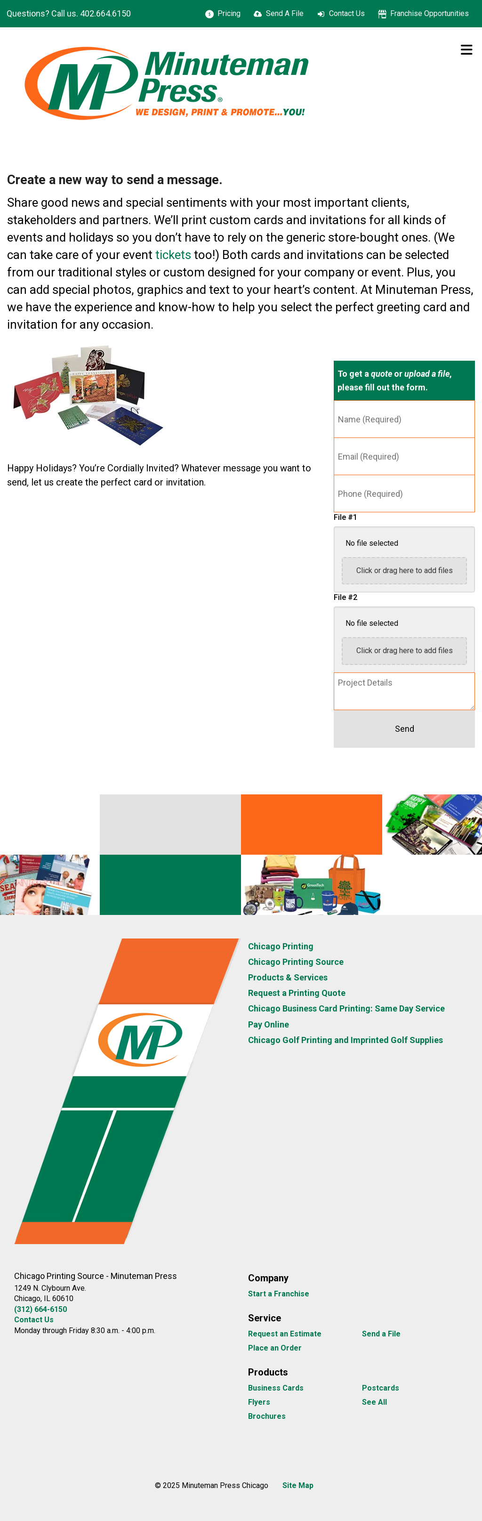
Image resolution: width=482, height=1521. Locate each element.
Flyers (259, 1402)
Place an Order (275, 1347)
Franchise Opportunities (429, 13)
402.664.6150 (105, 13)
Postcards (380, 1387)
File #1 (345, 517)
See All (374, 1402)
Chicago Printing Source (296, 962)
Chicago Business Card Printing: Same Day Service (346, 1008)
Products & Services (288, 977)
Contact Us (347, 13)
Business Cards (276, 1387)
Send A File (285, 13)
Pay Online (268, 1024)
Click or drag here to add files (404, 570)
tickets (173, 255)
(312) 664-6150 (40, 1309)
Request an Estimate (284, 1333)
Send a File (381, 1333)
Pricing (229, 13)
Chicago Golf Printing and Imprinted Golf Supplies (345, 1040)
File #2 (345, 597)
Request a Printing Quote (296, 993)
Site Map (297, 1485)
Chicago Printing (280, 946)
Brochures (267, 1416)
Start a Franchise (278, 1293)
